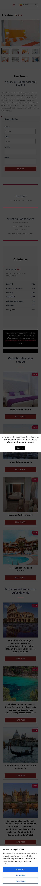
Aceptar (20, 448)
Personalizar (20, 875)
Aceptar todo (20, 869)
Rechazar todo (20, 881)
